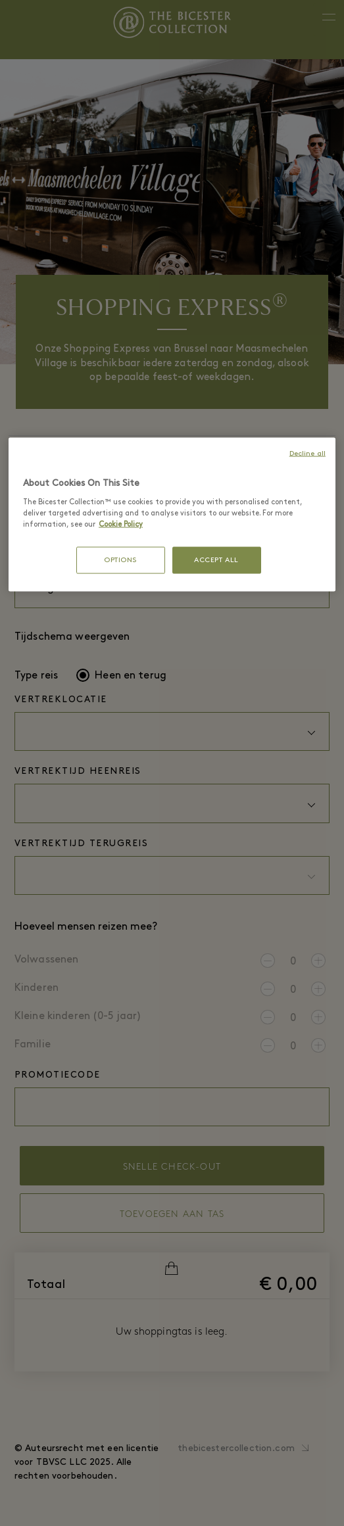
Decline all (307, 454)
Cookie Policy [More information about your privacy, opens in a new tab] (121, 525)
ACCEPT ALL (216, 560)
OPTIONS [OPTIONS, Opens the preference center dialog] (120, 560)
